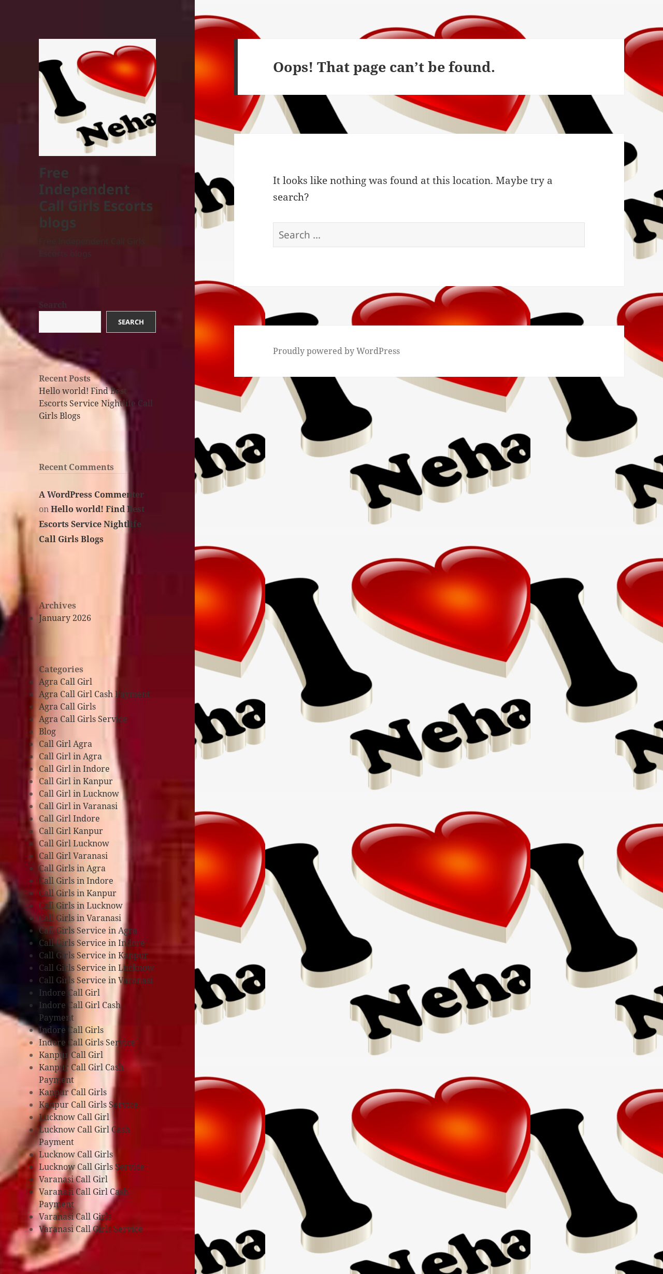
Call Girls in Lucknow (81, 905)
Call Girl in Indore (74, 768)
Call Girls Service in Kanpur (93, 955)
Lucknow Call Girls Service (92, 1166)
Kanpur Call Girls (73, 1092)
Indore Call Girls (71, 1030)
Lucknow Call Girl (74, 1117)
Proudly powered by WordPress (336, 351)
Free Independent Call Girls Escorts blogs (96, 197)
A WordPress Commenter (91, 494)
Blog (47, 731)
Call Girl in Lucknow (79, 793)
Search (53, 304)
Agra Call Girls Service (83, 719)
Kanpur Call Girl (71, 1054)
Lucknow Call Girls (76, 1154)
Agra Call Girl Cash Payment (94, 694)
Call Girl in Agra (70, 756)
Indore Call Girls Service (87, 1042)
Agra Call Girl (65, 681)
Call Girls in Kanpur (78, 893)
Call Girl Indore (69, 818)
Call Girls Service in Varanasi (96, 980)
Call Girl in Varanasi (78, 806)
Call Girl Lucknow (74, 843)
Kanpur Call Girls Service (88, 1104)
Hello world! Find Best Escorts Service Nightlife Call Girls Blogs (96, 403)
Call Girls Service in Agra (88, 930)
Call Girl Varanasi (73, 855)
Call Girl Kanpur (71, 831)
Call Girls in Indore (76, 880)
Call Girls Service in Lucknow (96, 967)
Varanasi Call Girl (73, 1179)
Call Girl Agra (65, 743)
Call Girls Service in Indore (92, 943)
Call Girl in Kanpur (76, 781)
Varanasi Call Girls (75, 1216)
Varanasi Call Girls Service (91, 1229)
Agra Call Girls (67, 706)
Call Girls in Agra (72, 868)
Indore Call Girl (69, 992)
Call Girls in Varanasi (80, 918)
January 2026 (65, 618)
